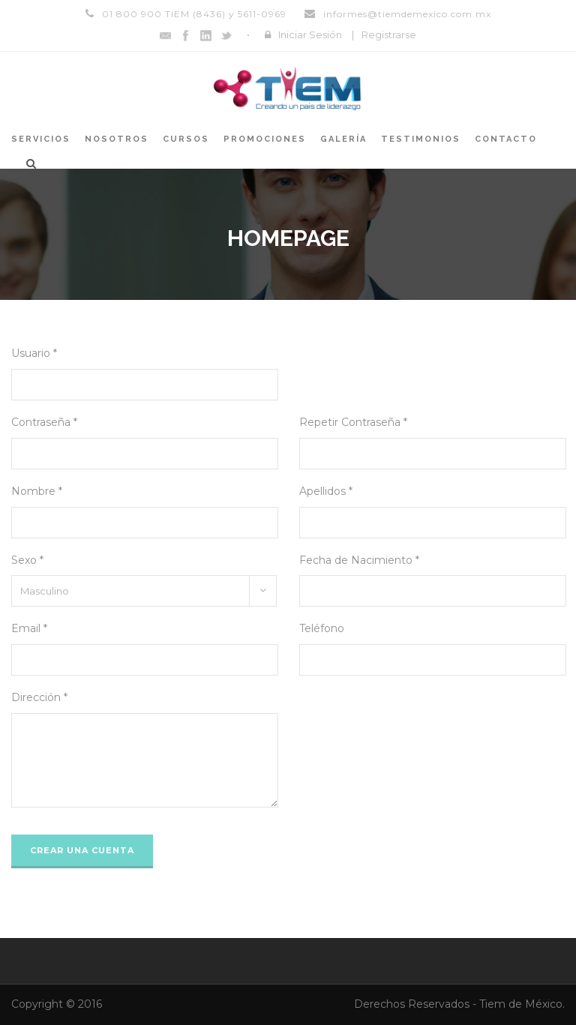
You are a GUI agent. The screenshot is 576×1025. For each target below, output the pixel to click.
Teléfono (321, 628)
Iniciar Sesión (310, 34)
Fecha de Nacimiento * (359, 560)
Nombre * (36, 491)
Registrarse (389, 34)
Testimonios (420, 139)
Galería (343, 139)
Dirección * (39, 697)
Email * (29, 628)
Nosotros (116, 139)
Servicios (40, 139)
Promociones (265, 139)
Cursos (186, 139)
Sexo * (27, 560)
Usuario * (34, 353)
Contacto (506, 139)
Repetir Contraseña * (353, 422)
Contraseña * (44, 422)
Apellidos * (325, 491)
